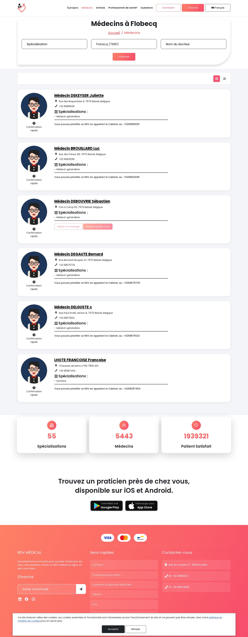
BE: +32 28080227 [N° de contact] (178, 575)
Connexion (168, 8)
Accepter (113, 629)
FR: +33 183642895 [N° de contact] (179, 586)
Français (218, 8)
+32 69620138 (66, 159)
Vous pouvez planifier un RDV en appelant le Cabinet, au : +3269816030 (96, 124)
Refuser (135, 629)
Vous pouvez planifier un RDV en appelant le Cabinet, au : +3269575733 (97, 282)
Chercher (124, 56)
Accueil (114, 32)
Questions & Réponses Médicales (112, 584)
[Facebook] (26, 599)
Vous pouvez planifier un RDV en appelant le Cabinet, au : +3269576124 (97, 335)
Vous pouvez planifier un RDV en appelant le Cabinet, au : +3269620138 (96, 177)
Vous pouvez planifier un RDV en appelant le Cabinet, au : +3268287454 (97, 388)
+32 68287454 (67, 370)
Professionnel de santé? (106, 574)
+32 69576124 (67, 317)
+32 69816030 (67, 106)
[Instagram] (33, 599)
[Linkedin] (20, 599)
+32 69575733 (67, 265)
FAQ (94, 604)
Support (97, 593)
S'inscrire (193, 8)
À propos (97, 564)
